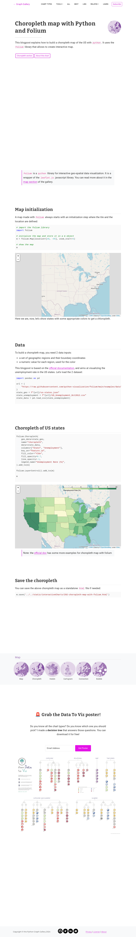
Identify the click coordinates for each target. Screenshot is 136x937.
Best (76, 4)
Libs (84, 4)
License (96, 932)
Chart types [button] (46, 4)
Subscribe (117, 4)
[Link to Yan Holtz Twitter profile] (65, 931)
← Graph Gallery (21, 4)
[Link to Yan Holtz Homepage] (75, 931)
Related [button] (94, 4)
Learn (105, 4)
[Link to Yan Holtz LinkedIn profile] (70, 931)
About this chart (42, 56)
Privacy (89, 932)
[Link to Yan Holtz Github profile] (60, 931)
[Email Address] (59, 748)
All (68, 4)
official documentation (61, 368)
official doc (40, 552)
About (104, 932)
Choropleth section (24, 56)
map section (30, 181)
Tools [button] (59, 4)
